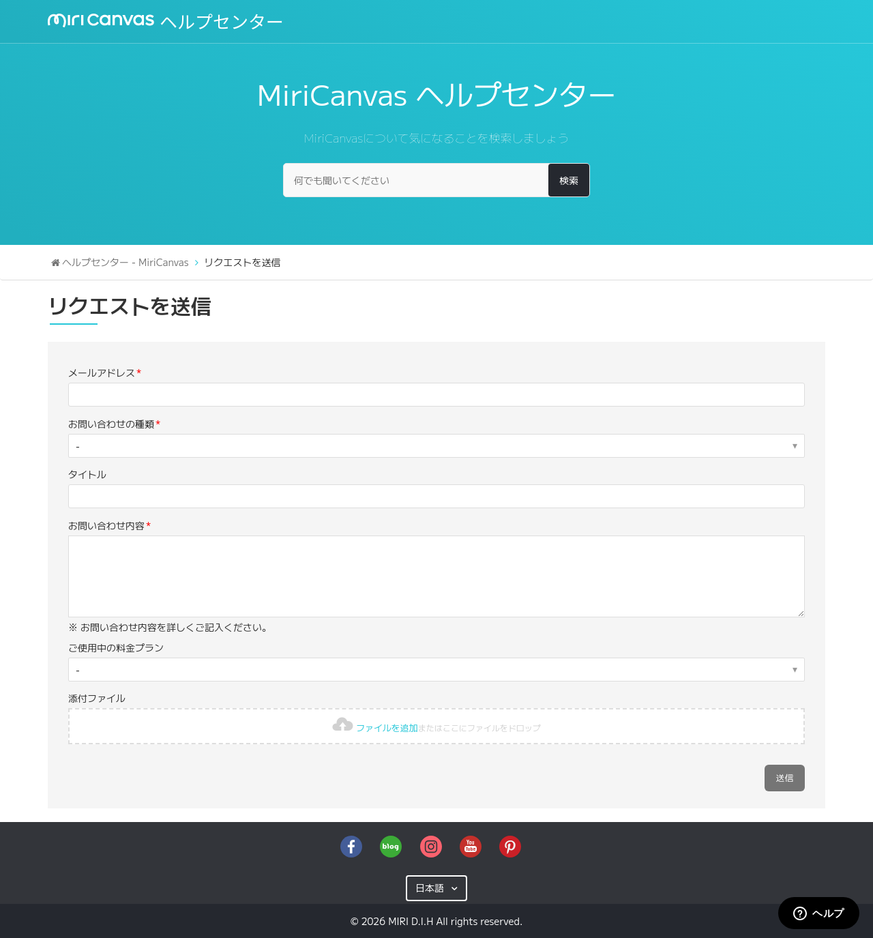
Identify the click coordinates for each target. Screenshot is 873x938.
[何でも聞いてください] (436, 180)
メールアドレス (101, 372)
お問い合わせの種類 (111, 423)
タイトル (87, 474)
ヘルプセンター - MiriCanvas (125, 262)
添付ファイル (96, 698)
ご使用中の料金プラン (116, 647)
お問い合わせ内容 (106, 525)
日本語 (431, 887)
